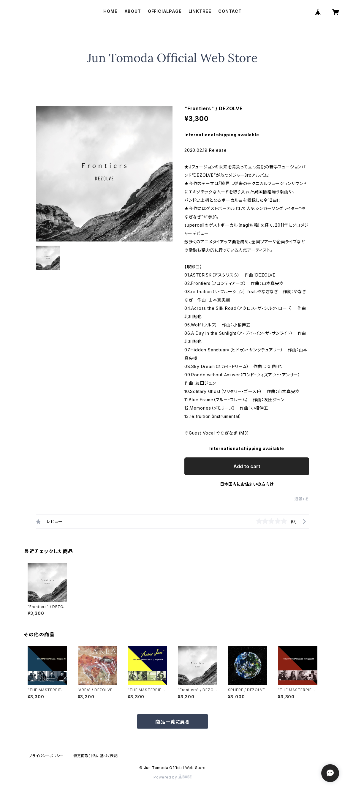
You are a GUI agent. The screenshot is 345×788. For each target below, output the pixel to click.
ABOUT (132, 11)
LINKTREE (200, 11)
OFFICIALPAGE (165, 11)
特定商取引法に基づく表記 (95, 756)
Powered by (172, 777)
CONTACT (230, 11)
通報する (302, 499)
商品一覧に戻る (172, 722)
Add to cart (246, 466)
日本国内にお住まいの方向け (246, 484)
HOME (110, 11)
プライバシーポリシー (46, 756)
